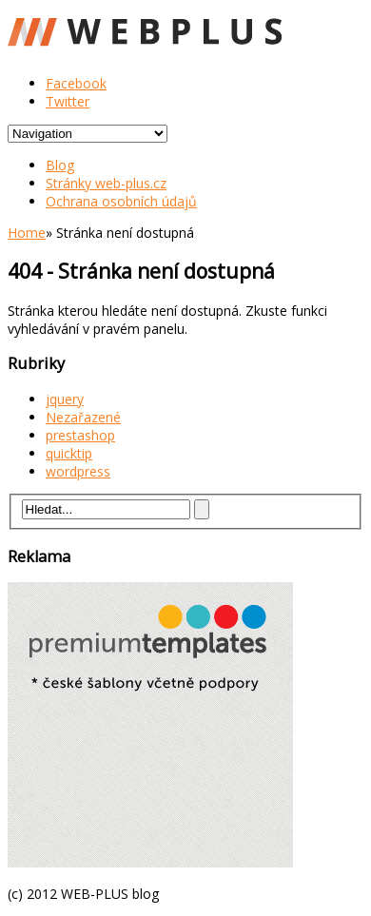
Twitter (67, 101)
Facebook (76, 83)
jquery (65, 399)
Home (27, 233)
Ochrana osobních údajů (121, 201)
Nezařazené (83, 417)
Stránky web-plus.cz (106, 183)
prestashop (80, 435)
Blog (60, 165)
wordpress (78, 471)
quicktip (69, 453)
